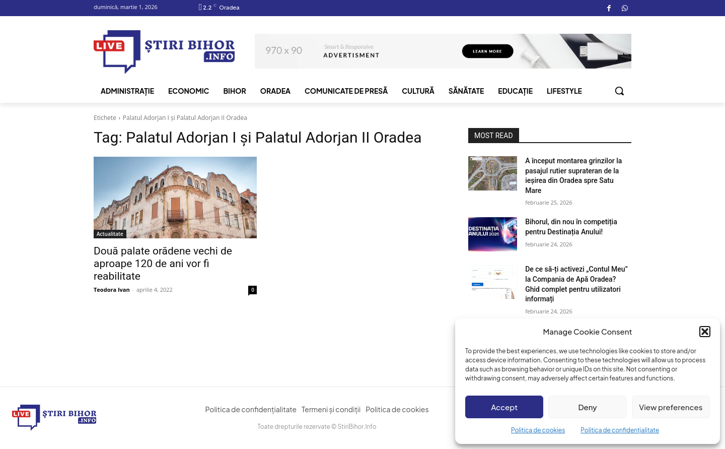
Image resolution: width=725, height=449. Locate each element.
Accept (504, 407)
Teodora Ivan (112, 289)
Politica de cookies (538, 430)
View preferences (670, 407)
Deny (587, 407)
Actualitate (110, 233)
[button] (705, 332)
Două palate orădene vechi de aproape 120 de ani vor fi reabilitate (163, 263)
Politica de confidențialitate (620, 430)
